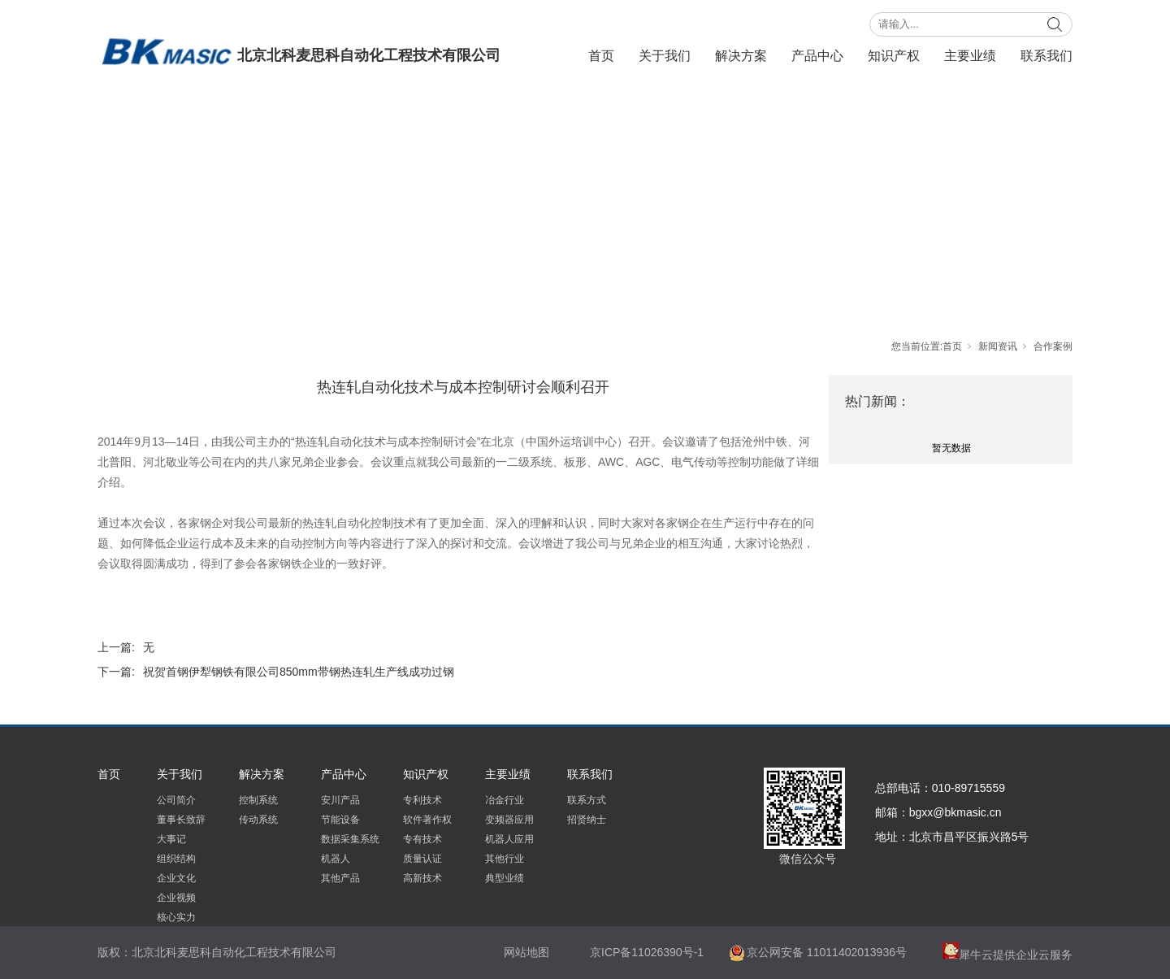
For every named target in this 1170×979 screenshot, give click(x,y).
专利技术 (422, 800)
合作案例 (1053, 346)
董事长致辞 (181, 819)
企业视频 (176, 897)
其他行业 (504, 858)
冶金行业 (504, 800)
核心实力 (176, 917)
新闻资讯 (997, 346)
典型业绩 (504, 878)
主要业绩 (970, 56)
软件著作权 (427, 819)
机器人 (335, 858)
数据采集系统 (350, 839)
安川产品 (340, 800)
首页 (601, 56)
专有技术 (422, 839)
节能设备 (340, 819)
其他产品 (340, 878)
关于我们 (665, 56)
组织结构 (176, 858)
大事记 (171, 839)
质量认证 (422, 858)
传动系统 (258, 819)
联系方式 (586, 800)
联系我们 (1046, 56)
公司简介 (176, 800)
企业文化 (176, 878)
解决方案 (741, 56)
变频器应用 (509, 819)
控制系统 (258, 800)
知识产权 (894, 56)
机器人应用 (509, 839)
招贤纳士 (586, 819)
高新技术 (422, 878)
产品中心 (817, 56)
